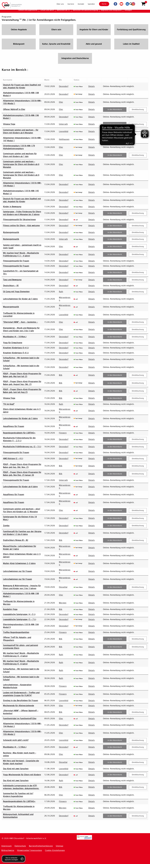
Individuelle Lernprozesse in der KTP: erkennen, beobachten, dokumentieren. (21, 787)
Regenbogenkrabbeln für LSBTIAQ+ (19, 432)
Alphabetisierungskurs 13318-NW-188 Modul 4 (21, 94)
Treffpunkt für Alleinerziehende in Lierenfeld (18, 315)
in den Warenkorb (115, 109)
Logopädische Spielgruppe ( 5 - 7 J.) (19, 619)
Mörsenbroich (64, 299)
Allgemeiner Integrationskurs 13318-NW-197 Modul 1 (22, 139)
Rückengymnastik (11, 232)
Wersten (62, 602)
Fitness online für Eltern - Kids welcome (21, 225)
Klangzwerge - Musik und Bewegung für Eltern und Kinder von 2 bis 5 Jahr (21, 329)
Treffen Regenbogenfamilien (16, 632)
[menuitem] (58, 4)
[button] (143, 4)
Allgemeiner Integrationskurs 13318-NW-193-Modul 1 (22, 102)
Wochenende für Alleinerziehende (18, 705)
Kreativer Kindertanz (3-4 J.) (16, 347)
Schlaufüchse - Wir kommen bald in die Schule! (21, 359)
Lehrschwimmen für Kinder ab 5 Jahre (20, 298)
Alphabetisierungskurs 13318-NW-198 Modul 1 (21, 595)
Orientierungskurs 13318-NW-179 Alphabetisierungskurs (19, 147)
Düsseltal (63, 587)
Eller (61, 102)
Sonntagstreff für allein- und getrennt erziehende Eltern (20, 647)
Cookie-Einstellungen (55, 850)
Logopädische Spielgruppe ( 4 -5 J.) (19, 614)
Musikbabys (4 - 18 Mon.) (14, 336)
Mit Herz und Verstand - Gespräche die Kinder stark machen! (21, 762)
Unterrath (63, 124)
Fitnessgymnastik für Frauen (16, 260)
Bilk (60, 375)
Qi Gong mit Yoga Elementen (16, 291)
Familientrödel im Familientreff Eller (19, 718)
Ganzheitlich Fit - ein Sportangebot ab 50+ (20, 272)
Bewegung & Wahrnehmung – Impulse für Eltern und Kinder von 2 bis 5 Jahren (22, 587)
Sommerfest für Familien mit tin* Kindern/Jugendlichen (18, 795)
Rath (61, 291)
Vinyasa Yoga (9, 124)
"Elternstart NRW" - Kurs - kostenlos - (20, 322)
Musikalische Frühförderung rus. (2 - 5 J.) (22, 446)
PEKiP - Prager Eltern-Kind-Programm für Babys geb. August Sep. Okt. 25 (22, 383)
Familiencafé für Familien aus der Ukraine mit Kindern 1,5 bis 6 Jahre (22, 533)
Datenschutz (20, 845)
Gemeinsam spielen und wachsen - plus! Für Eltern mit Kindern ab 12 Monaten (21, 510)
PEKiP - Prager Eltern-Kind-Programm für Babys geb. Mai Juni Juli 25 (22, 375)
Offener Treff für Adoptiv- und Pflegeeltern (17, 639)
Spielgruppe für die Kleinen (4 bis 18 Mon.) (20, 518)
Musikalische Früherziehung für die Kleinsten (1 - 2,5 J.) (19, 439)
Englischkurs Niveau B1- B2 (15, 540)
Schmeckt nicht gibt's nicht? (15, 740)
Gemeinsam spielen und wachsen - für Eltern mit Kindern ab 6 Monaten (20, 131)
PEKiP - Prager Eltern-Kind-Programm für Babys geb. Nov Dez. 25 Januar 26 (22, 474)
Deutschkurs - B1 (11, 285)
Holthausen (64, 139)
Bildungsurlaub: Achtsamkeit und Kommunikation (18, 816)
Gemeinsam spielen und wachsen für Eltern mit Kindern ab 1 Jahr (20, 155)
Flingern (63, 432)
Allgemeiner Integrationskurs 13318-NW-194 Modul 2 (22, 725)
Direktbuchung (138, 109)
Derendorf (63, 86)
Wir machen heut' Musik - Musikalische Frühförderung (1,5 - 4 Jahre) (21, 254)
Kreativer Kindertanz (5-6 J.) (16, 352)
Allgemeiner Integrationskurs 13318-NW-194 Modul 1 (22, 184)
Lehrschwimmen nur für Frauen (17, 571)
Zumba (6, 525)
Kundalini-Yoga (10, 609)
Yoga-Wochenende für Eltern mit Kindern (22, 774)
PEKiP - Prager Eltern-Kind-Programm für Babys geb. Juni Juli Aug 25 (22, 391)
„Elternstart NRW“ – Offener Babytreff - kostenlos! (20, 712)
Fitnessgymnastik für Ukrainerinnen (19, 219)
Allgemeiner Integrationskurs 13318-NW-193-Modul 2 (22, 733)
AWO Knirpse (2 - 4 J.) (13, 458)
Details (91, 86)
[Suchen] (137, 3)
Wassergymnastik (11, 306)
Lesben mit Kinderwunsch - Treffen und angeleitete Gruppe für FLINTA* (21, 694)
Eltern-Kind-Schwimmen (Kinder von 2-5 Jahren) (22, 555)
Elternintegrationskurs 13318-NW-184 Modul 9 (21, 626)
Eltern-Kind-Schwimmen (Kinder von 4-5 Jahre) (22, 411)
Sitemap (59, 845)
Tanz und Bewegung (12, 279)
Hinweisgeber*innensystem (29, 850)
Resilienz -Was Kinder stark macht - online (19, 754)
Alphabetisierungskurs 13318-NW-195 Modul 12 (21, 192)
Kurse (102, 4)
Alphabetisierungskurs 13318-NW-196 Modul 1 (21, 117)
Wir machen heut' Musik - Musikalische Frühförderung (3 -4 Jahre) (21, 655)
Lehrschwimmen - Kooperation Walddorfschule (17, 686)
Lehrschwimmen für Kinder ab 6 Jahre (20, 486)
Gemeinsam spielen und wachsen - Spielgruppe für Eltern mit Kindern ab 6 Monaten (21, 164)
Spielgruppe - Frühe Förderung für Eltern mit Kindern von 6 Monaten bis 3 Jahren (22, 213)
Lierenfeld (63, 131)
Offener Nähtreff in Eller (14, 109)
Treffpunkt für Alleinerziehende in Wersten (18, 603)
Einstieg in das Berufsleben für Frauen (20, 700)
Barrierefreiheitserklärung (41, 845)
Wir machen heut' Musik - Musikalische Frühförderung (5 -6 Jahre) (21, 662)
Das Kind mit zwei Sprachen (15, 768)
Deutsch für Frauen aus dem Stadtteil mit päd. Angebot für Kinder (22, 86)
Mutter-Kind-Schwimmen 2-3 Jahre (19, 563)
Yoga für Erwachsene (12, 342)
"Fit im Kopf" (9, 404)
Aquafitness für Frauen (13, 426)
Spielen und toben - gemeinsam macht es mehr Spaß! (22, 246)
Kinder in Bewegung (12, 206)
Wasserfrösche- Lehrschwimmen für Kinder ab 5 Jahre (19, 548)
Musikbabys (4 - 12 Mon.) (14, 747)
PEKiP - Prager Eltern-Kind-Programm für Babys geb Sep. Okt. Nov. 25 (22, 466)
